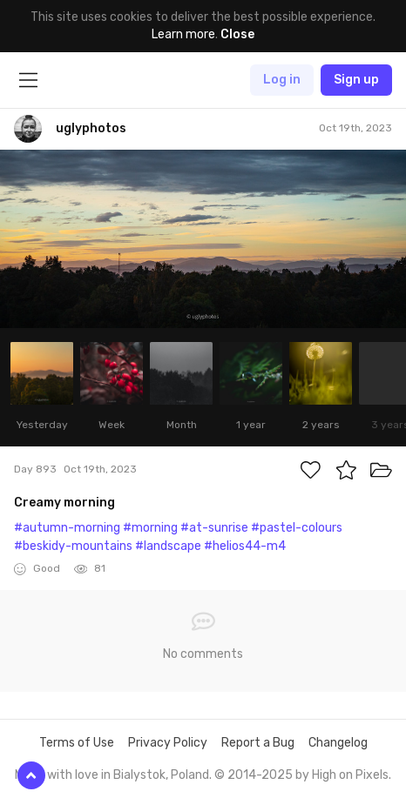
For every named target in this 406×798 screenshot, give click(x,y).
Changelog (338, 742)
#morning (150, 527)
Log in (282, 79)
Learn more (183, 34)
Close (237, 34)
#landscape (168, 546)
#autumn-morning (67, 527)
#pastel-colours (296, 527)
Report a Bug (257, 742)
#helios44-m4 (245, 546)
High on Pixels (350, 775)
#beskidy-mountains (73, 546)
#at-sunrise (214, 527)
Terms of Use (76, 742)
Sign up (356, 79)
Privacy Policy (167, 742)
